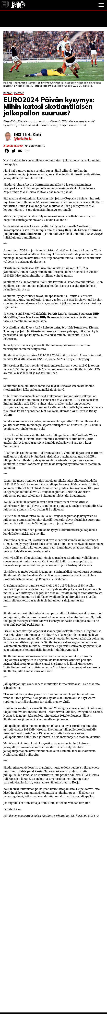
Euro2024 (8, 92)
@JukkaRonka (23, 139)
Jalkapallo (19, 92)
